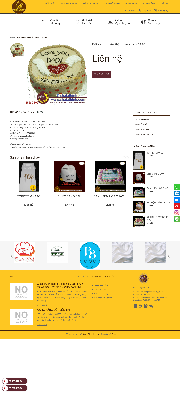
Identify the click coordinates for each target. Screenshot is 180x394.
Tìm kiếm (130, 10)
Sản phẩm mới (141, 124)
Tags (40, 112)
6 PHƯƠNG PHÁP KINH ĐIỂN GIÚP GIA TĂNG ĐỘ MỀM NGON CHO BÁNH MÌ (60, 286)
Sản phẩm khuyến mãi (144, 134)
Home (12, 37)
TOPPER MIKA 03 (28, 196)
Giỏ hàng (161, 10)
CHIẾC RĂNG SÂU (69, 196)
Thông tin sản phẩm (22, 112)
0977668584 (101, 74)
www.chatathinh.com (25, 136)
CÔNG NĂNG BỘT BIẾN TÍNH (54, 309)
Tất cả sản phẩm (142, 119)
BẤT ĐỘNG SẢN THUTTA (158, 202)
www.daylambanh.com (19, 139)
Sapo (114, 334)
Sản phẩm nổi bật (142, 129)
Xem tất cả (83, 277)
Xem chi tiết (42, 305)
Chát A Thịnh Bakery (90, 334)
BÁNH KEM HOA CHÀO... (110, 196)
